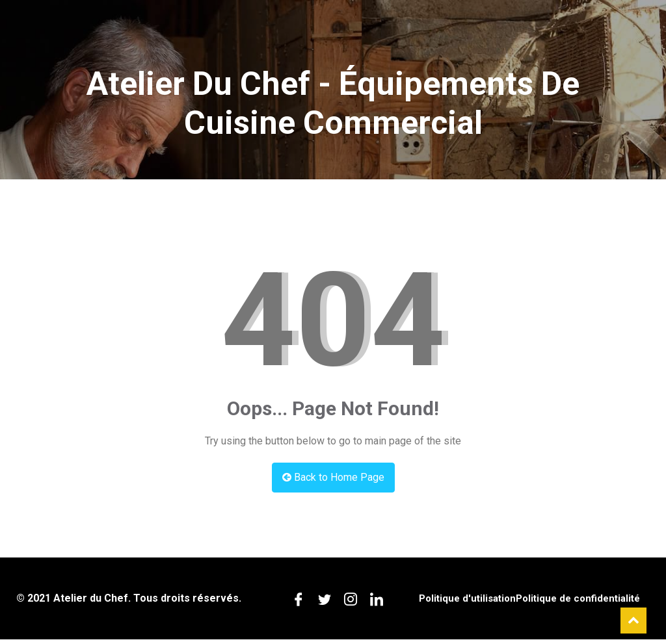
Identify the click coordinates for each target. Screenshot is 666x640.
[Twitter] (324, 598)
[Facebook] (298, 598)
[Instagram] (350, 598)
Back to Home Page (333, 477)
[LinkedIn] (376, 598)
